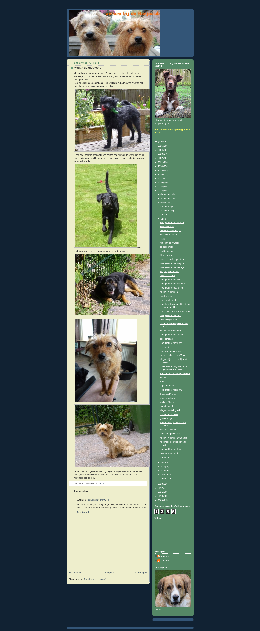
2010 (160, 496)
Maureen (165, 556)
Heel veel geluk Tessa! (171, 351)
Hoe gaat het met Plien (171, 449)
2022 (160, 158)
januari (163, 479)
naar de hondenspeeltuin (172, 259)
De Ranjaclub (166, 251)
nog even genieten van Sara (173, 438)
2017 (160, 178)
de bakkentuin (167, 247)
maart (163, 470)
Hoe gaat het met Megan (172, 222)
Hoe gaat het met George (172, 267)
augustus (165, 210)
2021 (160, 162)
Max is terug (166, 255)
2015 (160, 187)
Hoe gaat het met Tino (170, 315)
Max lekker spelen (168, 235)
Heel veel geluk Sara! (170, 434)
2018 (160, 174)
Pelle (162, 239)
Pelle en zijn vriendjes (170, 230)
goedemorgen (166, 418)
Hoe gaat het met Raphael (172, 284)
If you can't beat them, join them (175, 311)
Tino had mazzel (168, 430)
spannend (164, 457)
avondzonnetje (167, 406)
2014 (160, 191)
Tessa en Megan (168, 394)
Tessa (163, 381)
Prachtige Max (167, 226)
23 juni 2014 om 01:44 (98, 500)
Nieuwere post (76, 573)
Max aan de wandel (169, 243)
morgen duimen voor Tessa (173, 355)
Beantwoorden (84, 512)
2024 (160, 150)
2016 (160, 182)
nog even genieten (169, 292)
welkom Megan (167, 402)
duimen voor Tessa (169, 414)
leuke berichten (167, 398)
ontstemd (164, 347)
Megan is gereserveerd (171, 331)
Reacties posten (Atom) (95, 579)
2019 (160, 170)
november (165, 198)
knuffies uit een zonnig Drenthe (175, 373)
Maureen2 (166, 561)
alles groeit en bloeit (169, 300)
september (165, 207)
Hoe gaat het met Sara (171, 390)
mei (162, 462)
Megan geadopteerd (169, 271)
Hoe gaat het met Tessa (171, 288)
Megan (163, 378)
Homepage (109, 573)
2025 (160, 146)
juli (162, 215)
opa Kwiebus (166, 296)
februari (164, 474)
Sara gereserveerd (169, 453)
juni (162, 219)
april (162, 466)
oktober (164, 202)
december (165, 194)
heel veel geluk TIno (169, 319)
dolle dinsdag (166, 339)
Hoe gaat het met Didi (170, 280)
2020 (160, 166)
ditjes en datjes (167, 386)
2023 (160, 154)
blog (160, 132)
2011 (160, 492)
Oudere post (141, 573)
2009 (160, 500)
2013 (160, 484)
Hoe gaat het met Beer (171, 343)
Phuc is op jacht (167, 275)
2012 (160, 488)
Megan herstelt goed (170, 410)
